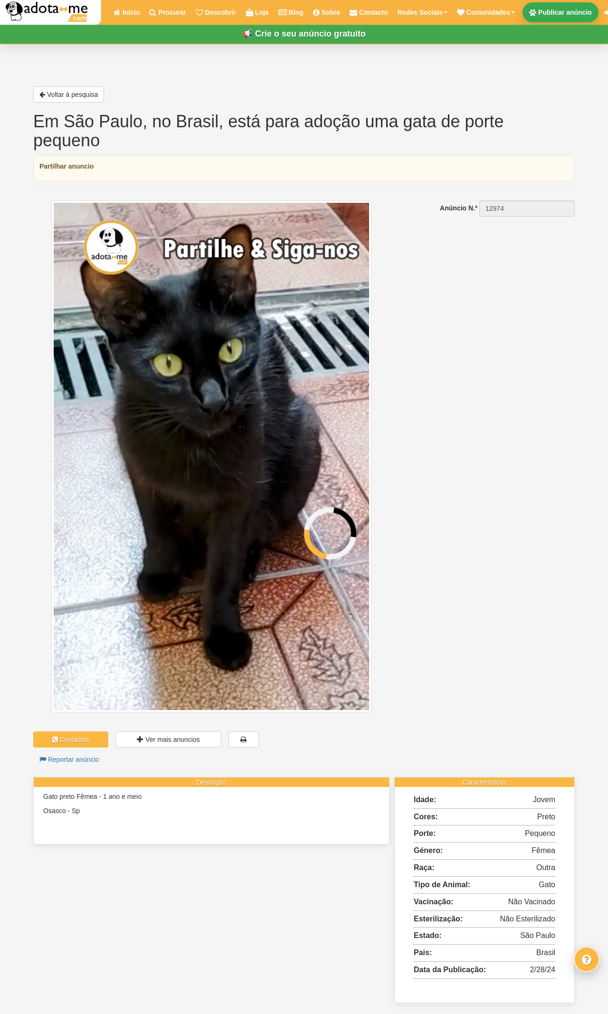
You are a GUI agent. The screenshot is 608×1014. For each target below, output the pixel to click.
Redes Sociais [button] (422, 12)
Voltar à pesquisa (68, 94)
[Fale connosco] (586, 959)
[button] (486, 12)
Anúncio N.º (458, 208)
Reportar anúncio (69, 759)
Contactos (71, 739)
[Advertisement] (489, 277)
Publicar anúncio (560, 12)
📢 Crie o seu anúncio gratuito (304, 33)
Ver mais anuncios (168, 739)
